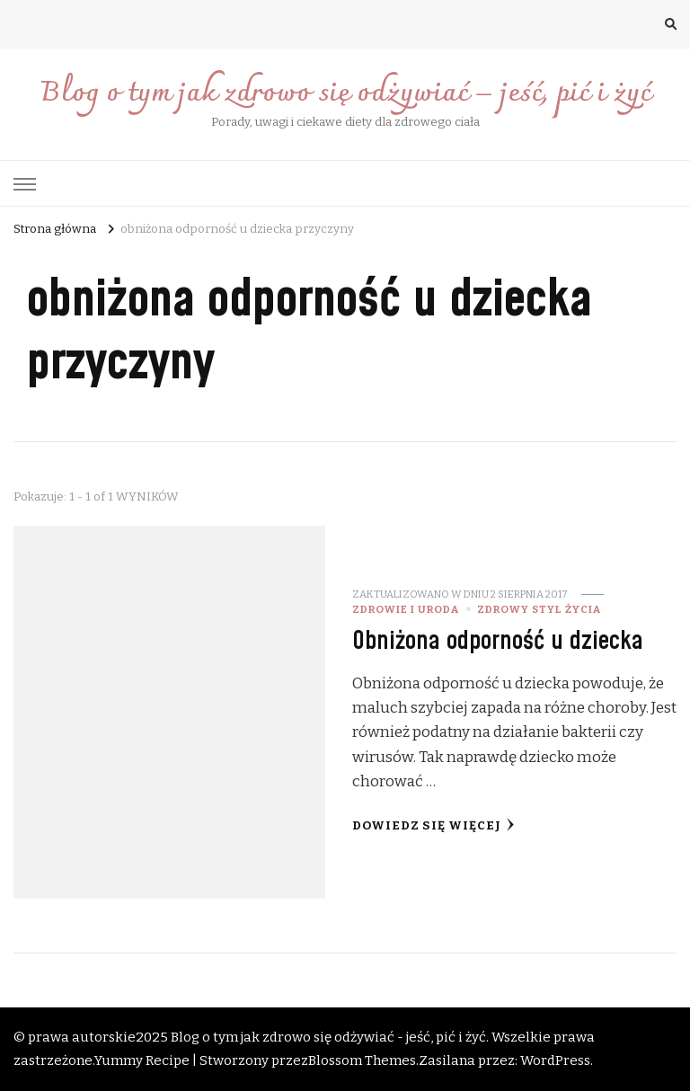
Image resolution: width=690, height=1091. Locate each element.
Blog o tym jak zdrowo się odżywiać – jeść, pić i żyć (345, 93)
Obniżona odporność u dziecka (497, 641)
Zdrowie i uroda (405, 609)
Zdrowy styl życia (539, 609)
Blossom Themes (362, 1060)
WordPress (555, 1060)
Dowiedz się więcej (433, 825)
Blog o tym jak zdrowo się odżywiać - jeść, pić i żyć (328, 1037)
